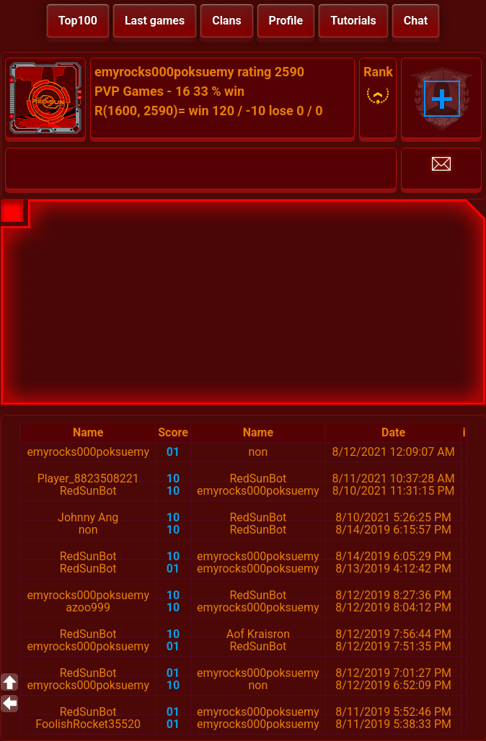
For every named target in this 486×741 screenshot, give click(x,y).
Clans (226, 20)
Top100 (77, 20)
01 (173, 452)
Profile (286, 20)
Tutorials (353, 20)
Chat (416, 20)
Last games (155, 20)
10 (173, 478)
